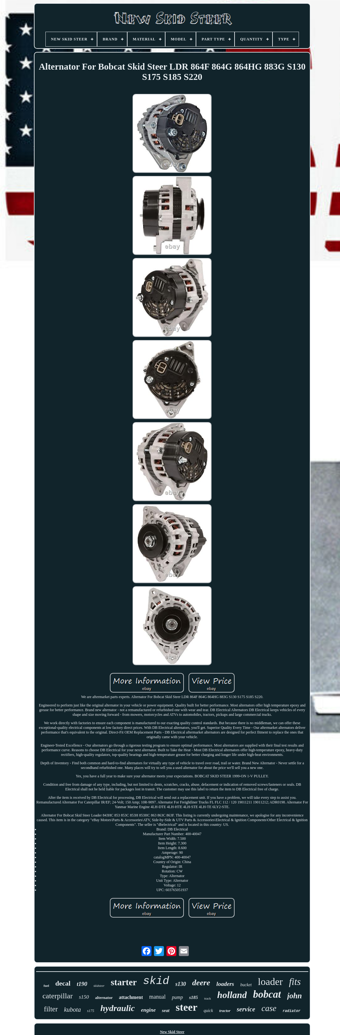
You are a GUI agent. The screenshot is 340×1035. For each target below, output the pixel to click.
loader (270, 981)
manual (157, 997)
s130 (180, 984)
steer (187, 1007)
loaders (225, 984)
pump (177, 997)
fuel (46, 985)
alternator (104, 997)
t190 (82, 984)
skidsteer (99, 985)
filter (51, 1009)
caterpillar (57, 996)
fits (295, 981)
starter (124, 982)
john (294, 995)
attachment (131, 997)
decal (63, 983)
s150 (84, 997)
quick (208, 1010)
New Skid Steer (172, 1032)
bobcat (267, 994)
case (268, 1008)
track (207, 998)
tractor (225, 1010)
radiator (291, 1011)
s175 (90, 1011)
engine (148, 1010)
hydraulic (117, 1008)
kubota (72, 1009)
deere (201, 982)
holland (232, 995)
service (246, 1009)
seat (165, 1010)
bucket (246, 984)
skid (156, 981)
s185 (193, 997)
